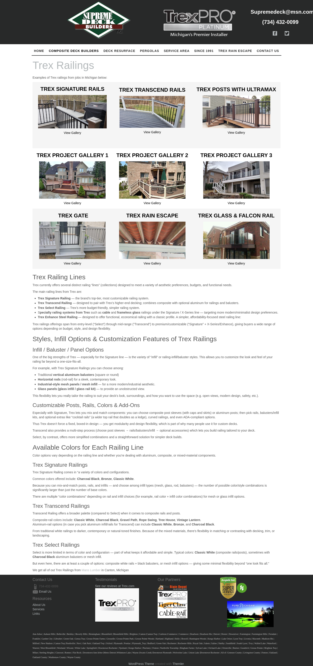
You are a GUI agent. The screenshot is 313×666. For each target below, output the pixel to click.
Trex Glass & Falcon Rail (236, 216)
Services (38, 609)
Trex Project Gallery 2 (152, 155)
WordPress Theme (141, 664)
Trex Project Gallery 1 (72, 155)
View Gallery (72, 133)
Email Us (45, 591)
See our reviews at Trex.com (114, 586)
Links (36, 613)
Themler (178, 664)
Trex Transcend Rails (152, 90)
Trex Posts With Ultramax (236, 89)
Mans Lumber (91, 570)
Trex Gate (73, 216)
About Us (39, 605)
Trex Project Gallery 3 (236, 155)
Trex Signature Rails (72, 89)
